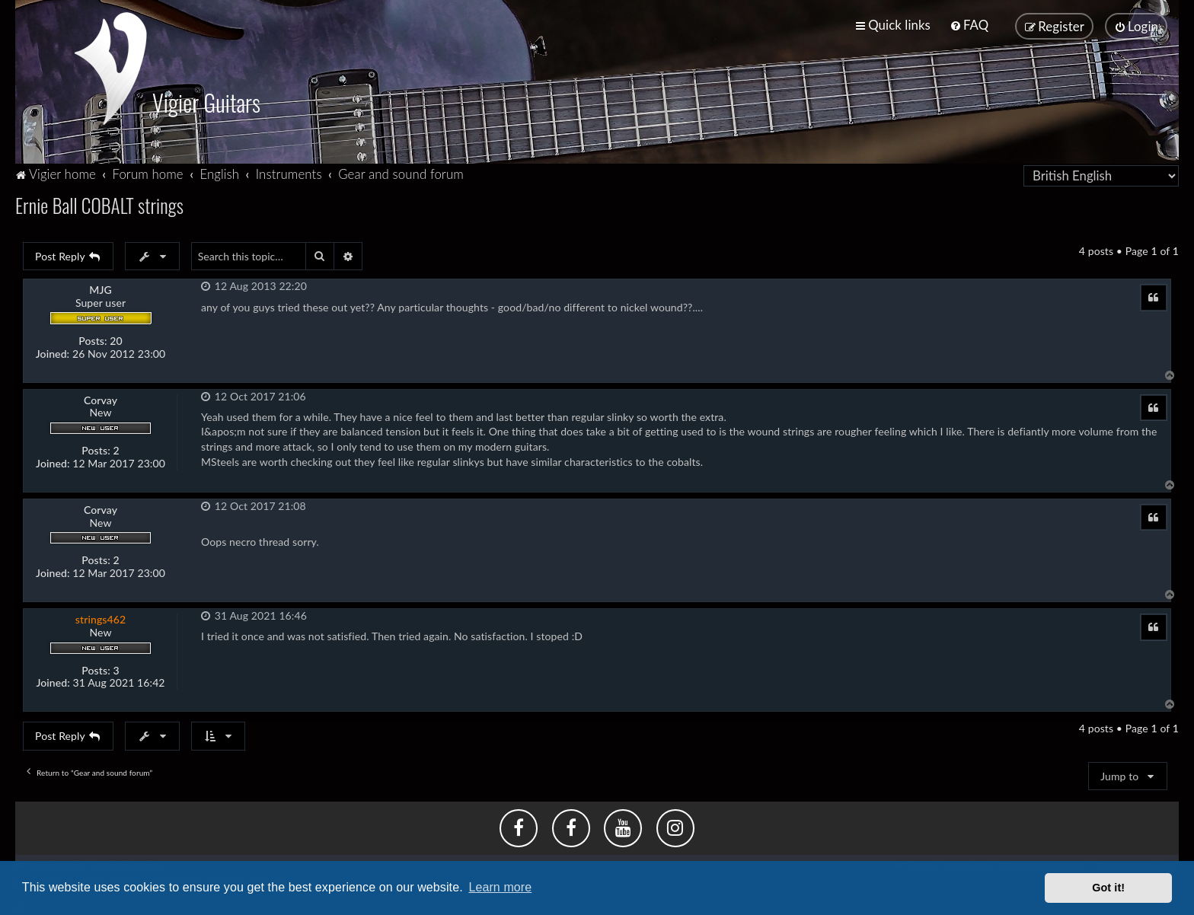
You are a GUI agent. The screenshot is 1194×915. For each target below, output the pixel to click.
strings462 (100, 615)
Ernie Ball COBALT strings (99, 201)
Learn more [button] (500, 887)
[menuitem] (969, 24)
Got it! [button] (1108, 888)
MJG (100, 286)
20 (116, 337)
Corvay (100, 397)
